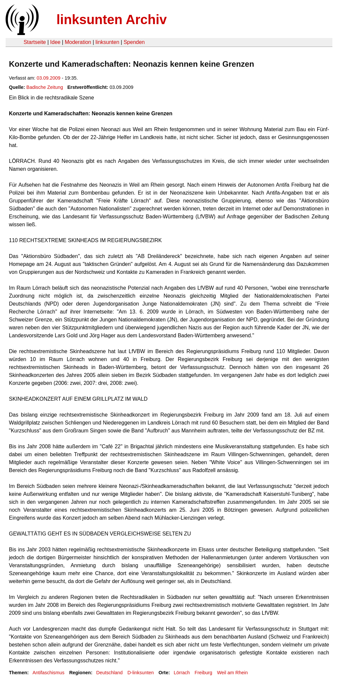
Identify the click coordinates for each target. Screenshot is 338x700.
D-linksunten (140, 672)
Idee (55, 42)
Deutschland (109, 672)
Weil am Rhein (232, 672)
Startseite (34, 42)
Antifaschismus (48, 672)
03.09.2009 (48, 78)
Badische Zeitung (44, 87)
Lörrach (182, 672)
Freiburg (203, 672)
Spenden (134, 42)
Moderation (78, 42)
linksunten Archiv (111, 19)
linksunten (107, 42)
